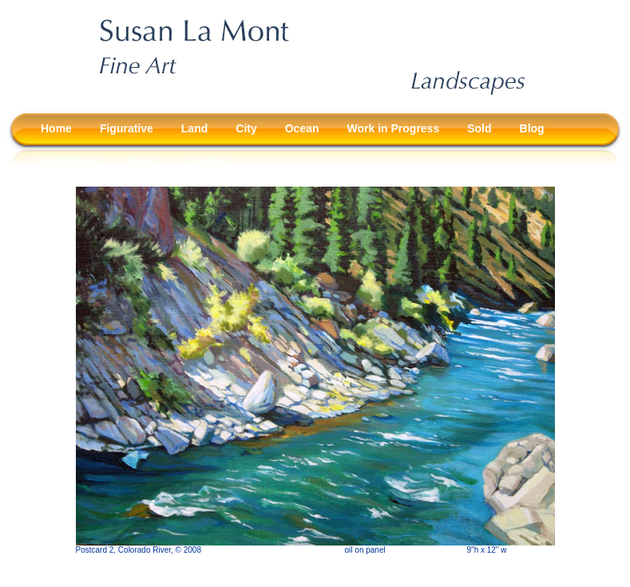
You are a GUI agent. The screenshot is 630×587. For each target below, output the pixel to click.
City (246, 128)
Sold (479, 128)
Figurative (126, 128)
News (143, 160)
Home (56, 128)
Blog (532, 128)
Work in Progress (393, 128)
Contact (207, 160)
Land (194, 128)
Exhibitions (71, 160)
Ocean (302, 128)
